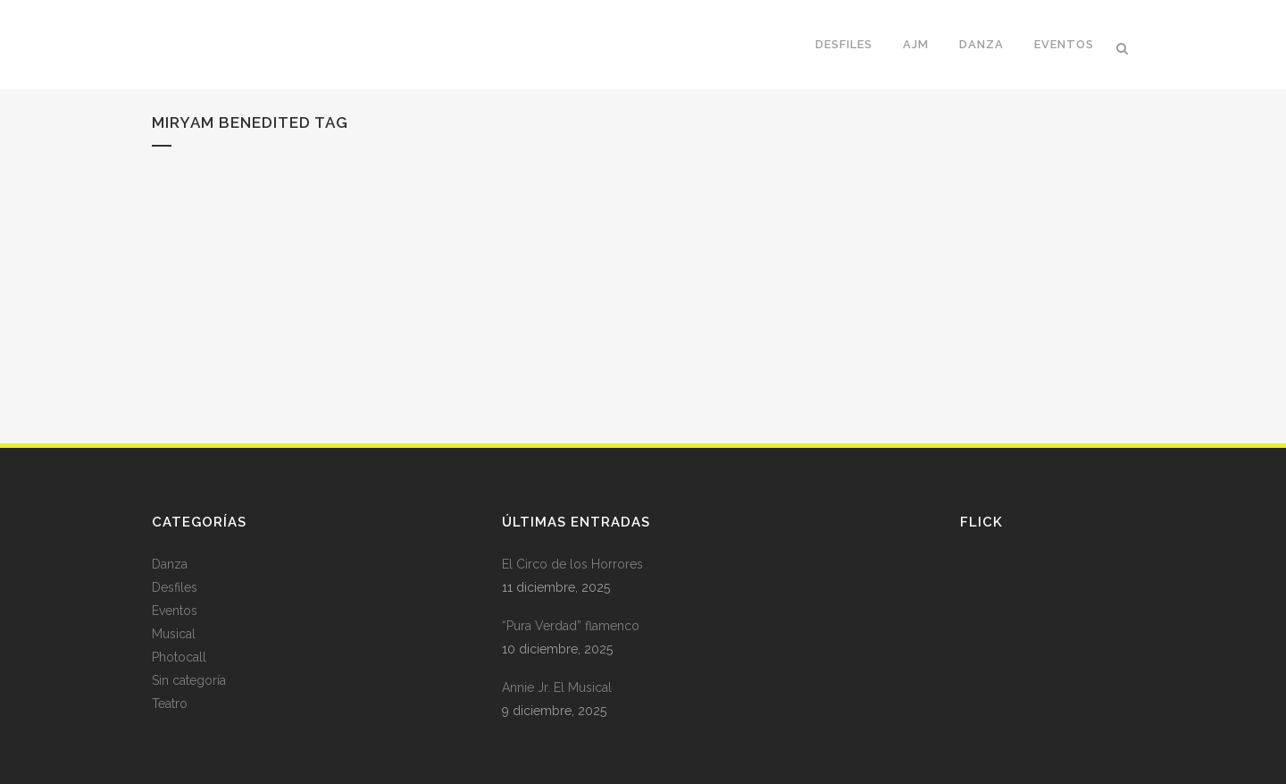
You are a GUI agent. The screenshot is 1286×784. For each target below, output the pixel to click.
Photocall (179, 657)
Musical (174, 634)
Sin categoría (189, 680)
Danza (170, 564)
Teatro (170, 703)
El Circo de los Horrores (572, 564)
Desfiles (174, 587)
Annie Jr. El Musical (557, 687)
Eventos (174, 610)
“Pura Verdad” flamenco (570, 626)
